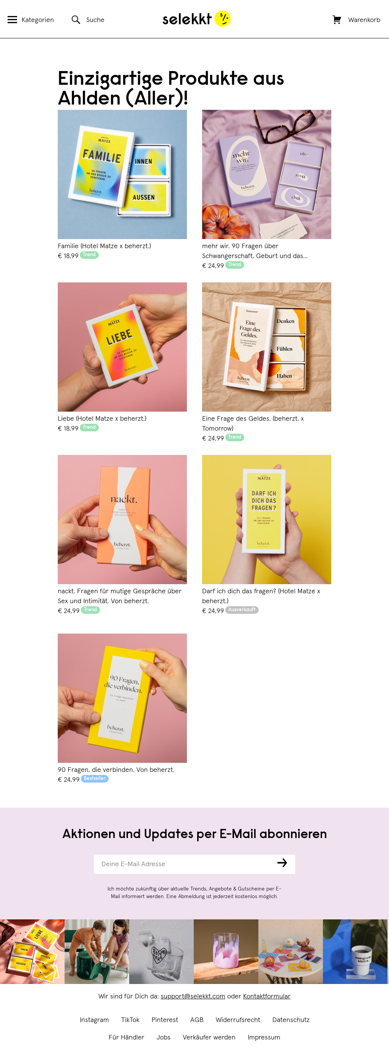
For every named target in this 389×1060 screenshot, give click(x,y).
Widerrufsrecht (238, 1020)
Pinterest (165, 1020)
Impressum (264, 1037)
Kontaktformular (267, 996)
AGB (197, 1020)
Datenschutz (291, 1020)
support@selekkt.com (193, 996)
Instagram (94, 1020)
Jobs (164, 1037)
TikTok (130, 1020)
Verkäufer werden (209, 1037)
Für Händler (126, 1037)
